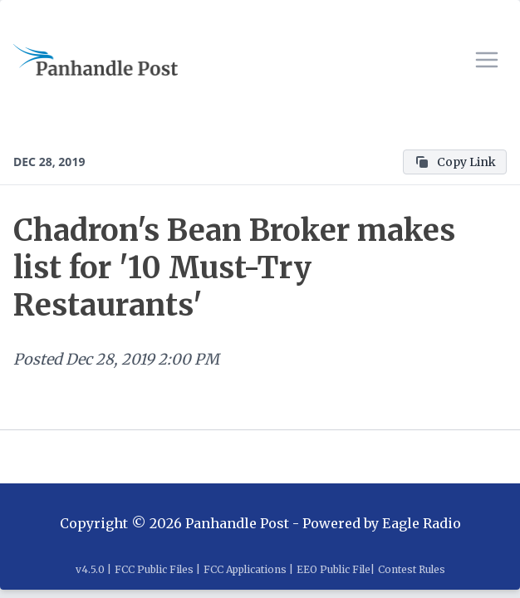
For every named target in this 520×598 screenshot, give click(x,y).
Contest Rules (411, 569)
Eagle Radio (421, 523)
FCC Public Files (154, 569)
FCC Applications (245, 569)
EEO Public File (333, 569)
